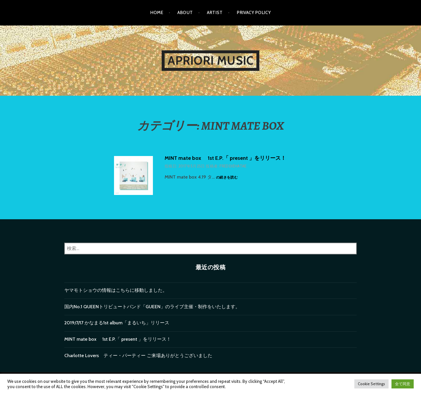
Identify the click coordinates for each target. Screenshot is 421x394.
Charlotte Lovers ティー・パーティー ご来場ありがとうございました (138, 355)
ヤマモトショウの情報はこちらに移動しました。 (115, 290)
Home (156, 12)
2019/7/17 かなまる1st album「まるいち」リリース (116, 323)
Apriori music (211, 60)
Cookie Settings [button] (371, 383)
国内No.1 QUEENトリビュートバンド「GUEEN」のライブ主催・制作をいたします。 (152, 306)
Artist (214, 12)
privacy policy (254, 12)
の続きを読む (227, 177)
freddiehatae (233, 166)
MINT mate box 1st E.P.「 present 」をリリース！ (225, 158)
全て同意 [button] (402, 383)
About (185, 12)
